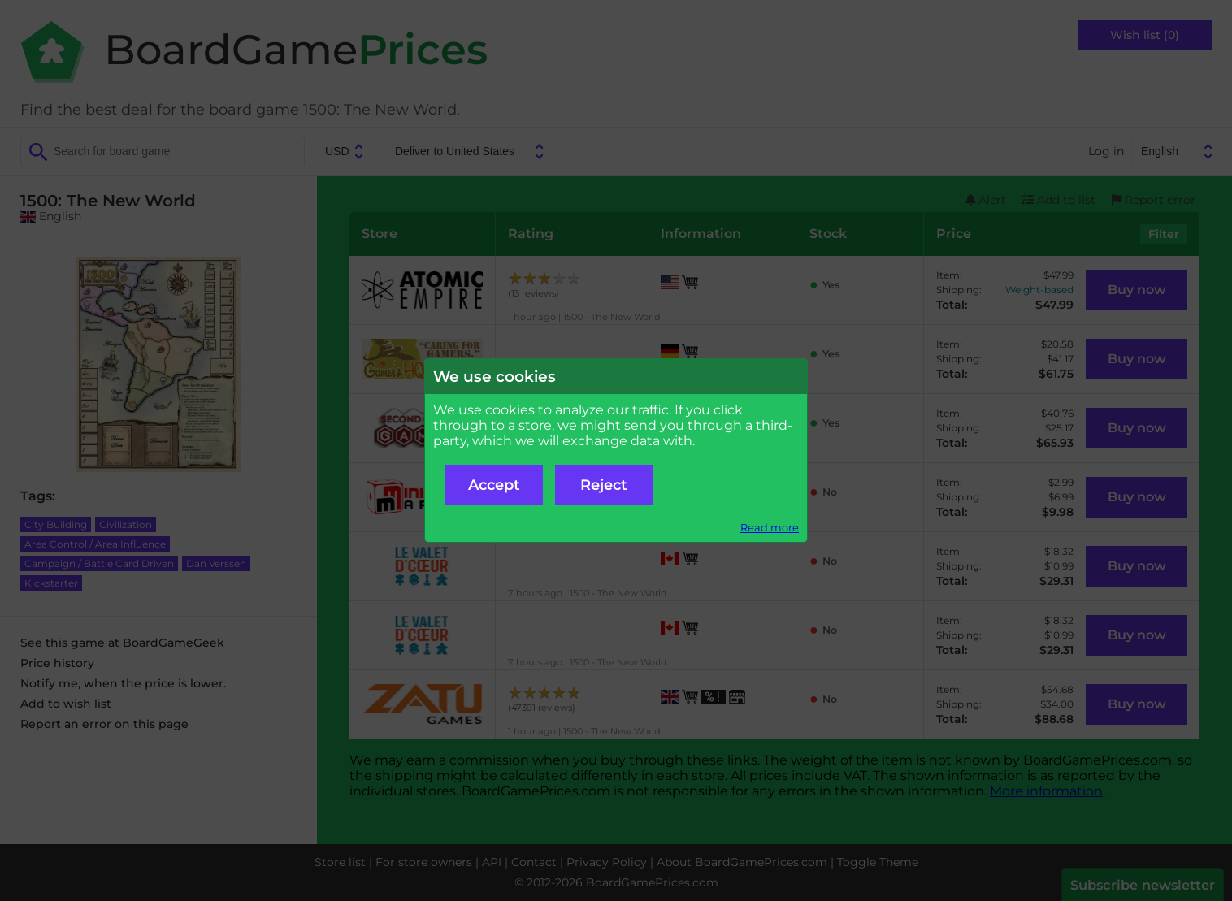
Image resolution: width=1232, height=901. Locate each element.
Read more (769, 528)
